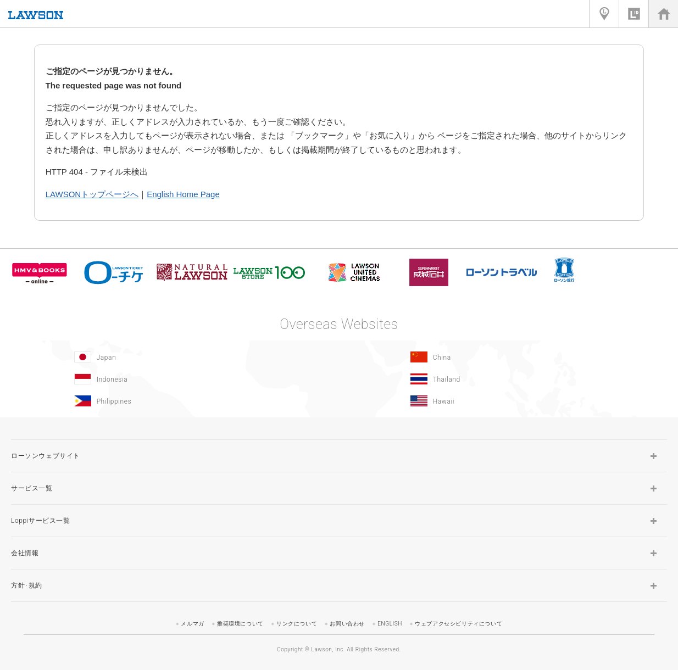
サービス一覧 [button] (32, 488)
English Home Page (183, 194)
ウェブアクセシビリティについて (458, 624)
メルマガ (192, 624)
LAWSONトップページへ (92, 194)
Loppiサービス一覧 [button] (40, 520)
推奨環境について (240, 624)
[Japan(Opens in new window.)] (168, 356)
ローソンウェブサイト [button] (45, 456)
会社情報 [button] (24, 553)
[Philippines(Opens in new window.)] (168, 400)
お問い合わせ (347, 624)
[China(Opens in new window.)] (504, 356)
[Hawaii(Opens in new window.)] (504, 400)
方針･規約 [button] (26, 585)
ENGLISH (389, 624)
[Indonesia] (168, 378)
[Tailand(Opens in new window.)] (504, 378)
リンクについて (296, 624)
